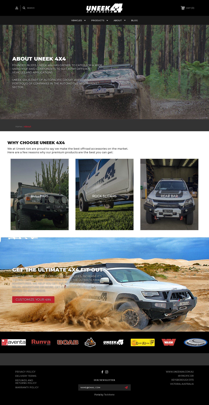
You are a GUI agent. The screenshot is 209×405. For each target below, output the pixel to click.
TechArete (109, 394)
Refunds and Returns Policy (26, 382)
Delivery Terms (25, 376)
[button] (33, 299)
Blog (134, 20)
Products (99, 20)
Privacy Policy (25, 371)
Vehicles (78, 20)
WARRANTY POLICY (27, 387)
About (120, 20)
